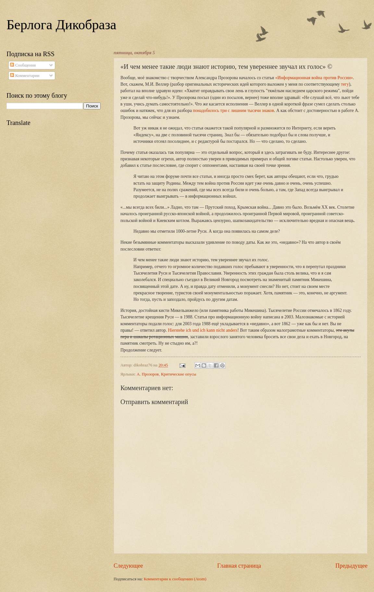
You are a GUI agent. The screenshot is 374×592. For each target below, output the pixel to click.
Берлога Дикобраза (61, 24)
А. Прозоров (148, 374)
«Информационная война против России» (314, 77)
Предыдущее (351, 565)
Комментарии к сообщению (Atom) (175, 579)
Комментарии (24, 75)
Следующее (128, 565)
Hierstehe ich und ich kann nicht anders (202, 330)
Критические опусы (178, 374)
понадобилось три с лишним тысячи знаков (233, 110)
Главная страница (239, 565)
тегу (345, 84)
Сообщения (23, 65)
